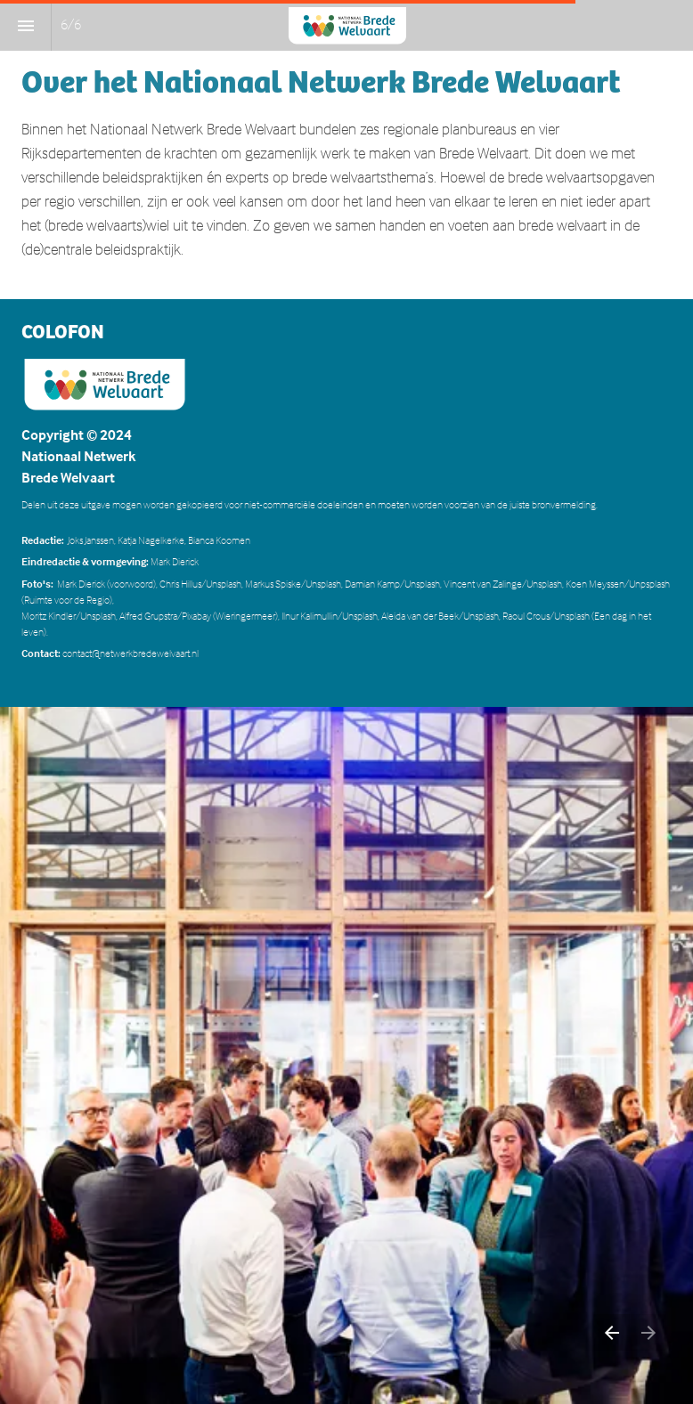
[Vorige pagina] (611, 1332)
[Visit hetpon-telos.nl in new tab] (104, 384)
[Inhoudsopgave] (25, 25)
